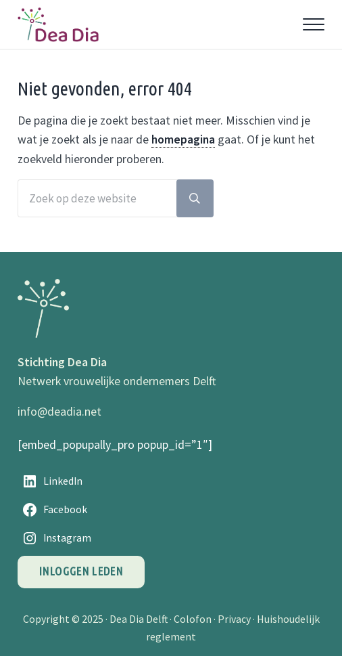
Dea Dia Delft (138, 619)
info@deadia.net (59, 411)
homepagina (183, 139)
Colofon (193, 619)
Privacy (234, 619)
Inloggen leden (81, 571)
